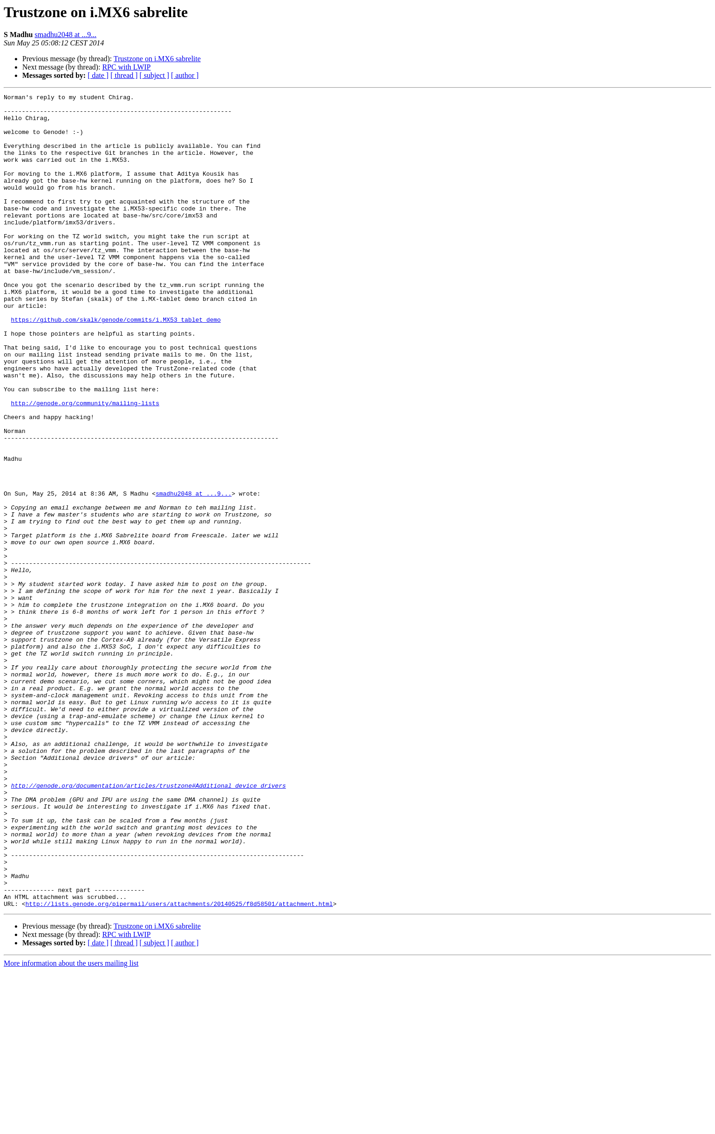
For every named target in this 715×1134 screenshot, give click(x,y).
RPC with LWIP (126, 67)
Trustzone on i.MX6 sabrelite (157, 59)
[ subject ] (154, 75)
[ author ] (185, 75)
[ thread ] (124, 75)
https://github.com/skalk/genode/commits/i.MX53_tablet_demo (116, 365)
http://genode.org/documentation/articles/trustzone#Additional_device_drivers (148, 924)
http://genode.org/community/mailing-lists (85, 465)
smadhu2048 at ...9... (65, 34)
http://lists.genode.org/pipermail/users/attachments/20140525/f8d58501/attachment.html (179, 1066)
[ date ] (98, 75)
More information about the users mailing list (71, 1126)
